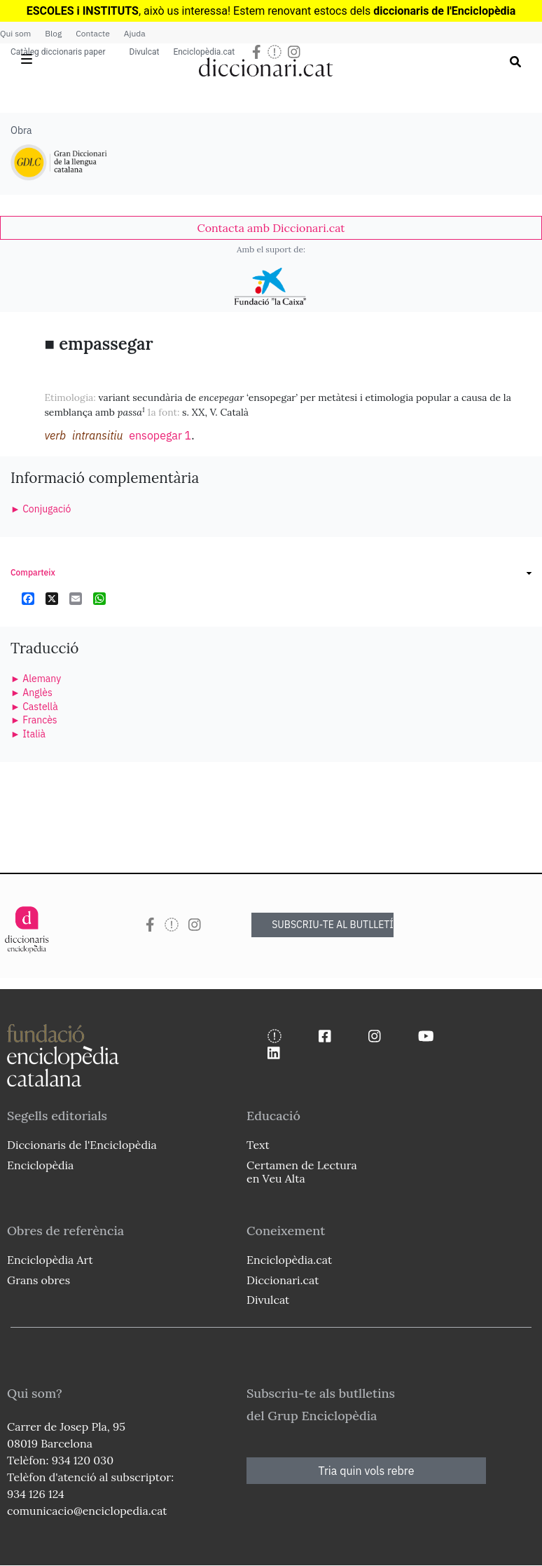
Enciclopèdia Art (50, 1260)
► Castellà (34, 706)
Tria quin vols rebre (367, 1471)
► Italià (28, 734)
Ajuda (135, 33)
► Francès (34, 720)
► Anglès (32, 692)
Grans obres (38, 1280)
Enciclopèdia (40, 1165)
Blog (53, 33)
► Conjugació (41, 509)
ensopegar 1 (160, 435)
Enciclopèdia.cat (204, 52)
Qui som (15, 33)
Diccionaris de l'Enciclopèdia (82, 1145)
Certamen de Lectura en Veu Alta (301, 1171)
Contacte (92, 33)
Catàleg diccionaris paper (58, 52)
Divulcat (145, 52)
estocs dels (343, 11)
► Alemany (36, 678)
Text (258, 1145)
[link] (271, 228)
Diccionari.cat (282, 1280)
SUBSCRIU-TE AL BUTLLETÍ (333, 924)
